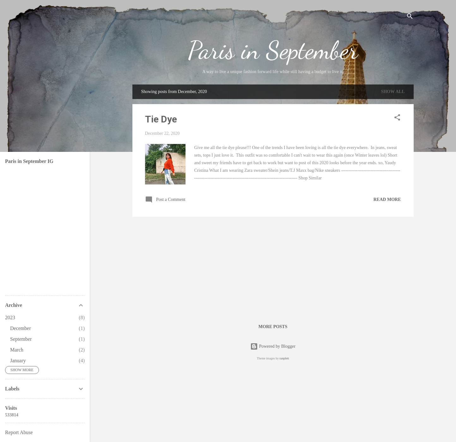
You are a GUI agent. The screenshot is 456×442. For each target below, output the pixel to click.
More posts (272, 326)
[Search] (410, 17)
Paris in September (273, 50)
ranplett (284, 358)
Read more (387, 199)
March (16, 349)
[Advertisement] (273, 266)
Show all (393, 91)
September (21, 339)
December (20, 328)
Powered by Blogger (272, 346)
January (18, 360)
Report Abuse (19, 432)
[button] (397, 119)
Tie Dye (161, 119)
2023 (10, 317)
